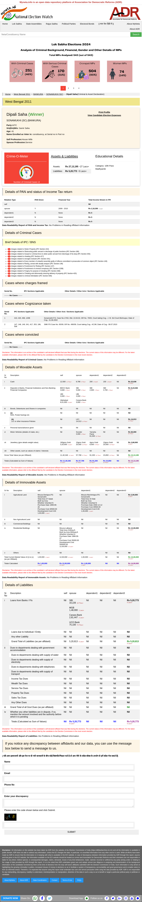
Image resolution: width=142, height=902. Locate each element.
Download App (76, 898)
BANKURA (38, 94)
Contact (54, 880)
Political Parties (69, 24)
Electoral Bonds (87, 24)
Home (5, 24)
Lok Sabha (17, 24)
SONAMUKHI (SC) (54, 94)
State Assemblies (34, 24)
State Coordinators (40, 880)
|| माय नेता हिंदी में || (106, 24)
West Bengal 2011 (22, 94)
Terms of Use (67, 880)
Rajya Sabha (52, 24)
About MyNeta (133, 24)
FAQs (79, 880)
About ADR (135, 29)
